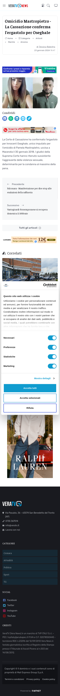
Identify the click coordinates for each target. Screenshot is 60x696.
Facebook (9, 600)
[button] (50, 6)
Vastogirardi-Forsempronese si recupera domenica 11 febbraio (27, 211)
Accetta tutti (30, 388)
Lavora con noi (11, 530)
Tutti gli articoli (30, 227)
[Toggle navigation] (4, 5)
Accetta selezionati (30, 398)
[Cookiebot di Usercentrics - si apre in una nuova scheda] (43, 285)
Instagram (9, 610)
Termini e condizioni (14, 679)
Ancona (24, 42)
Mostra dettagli (42, 378)
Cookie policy (48, 679)
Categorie (24, 38)
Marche (11, 42)
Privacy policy (33, 679)
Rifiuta (30, 408)
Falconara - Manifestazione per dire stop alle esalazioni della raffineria (29, 190)
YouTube (9, 616)
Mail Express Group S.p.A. (30, 672)
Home (9, 38)
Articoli (39, 38)
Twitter (8, 605)
